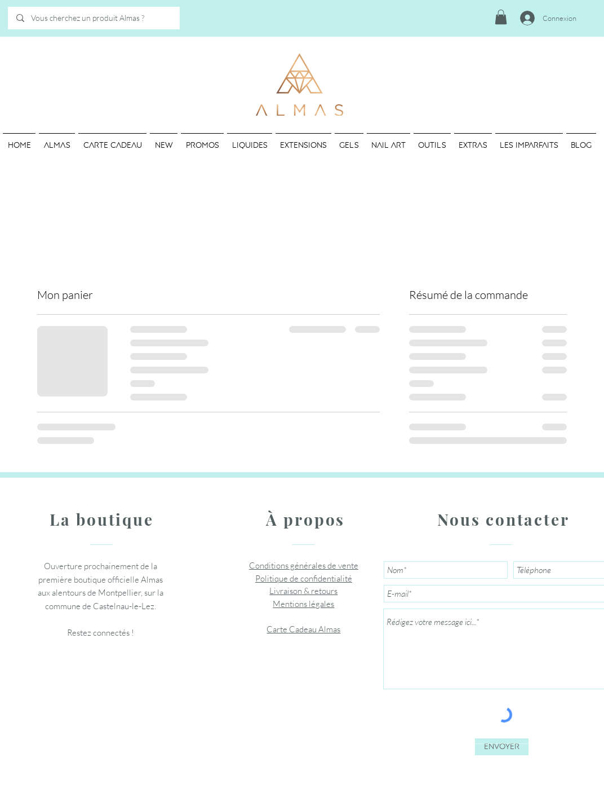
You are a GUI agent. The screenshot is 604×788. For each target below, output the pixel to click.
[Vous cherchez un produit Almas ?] (93, 18)
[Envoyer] (501, 746)
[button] (501, 17)
